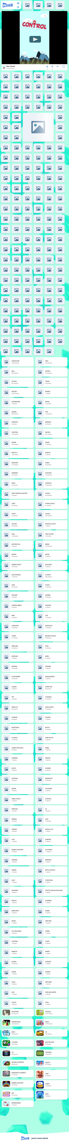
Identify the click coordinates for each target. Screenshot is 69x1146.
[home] (18, 3)
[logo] (7, 5)
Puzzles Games (10, 68)
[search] (18, 7)
